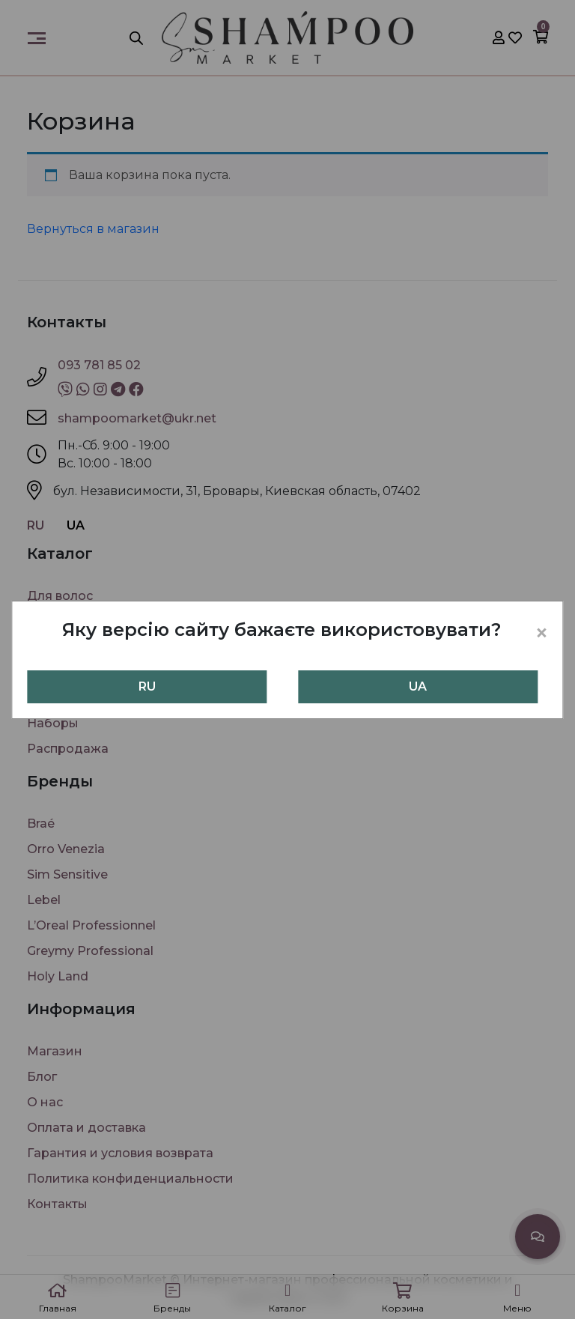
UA (418, 686)
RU (147, 686)
